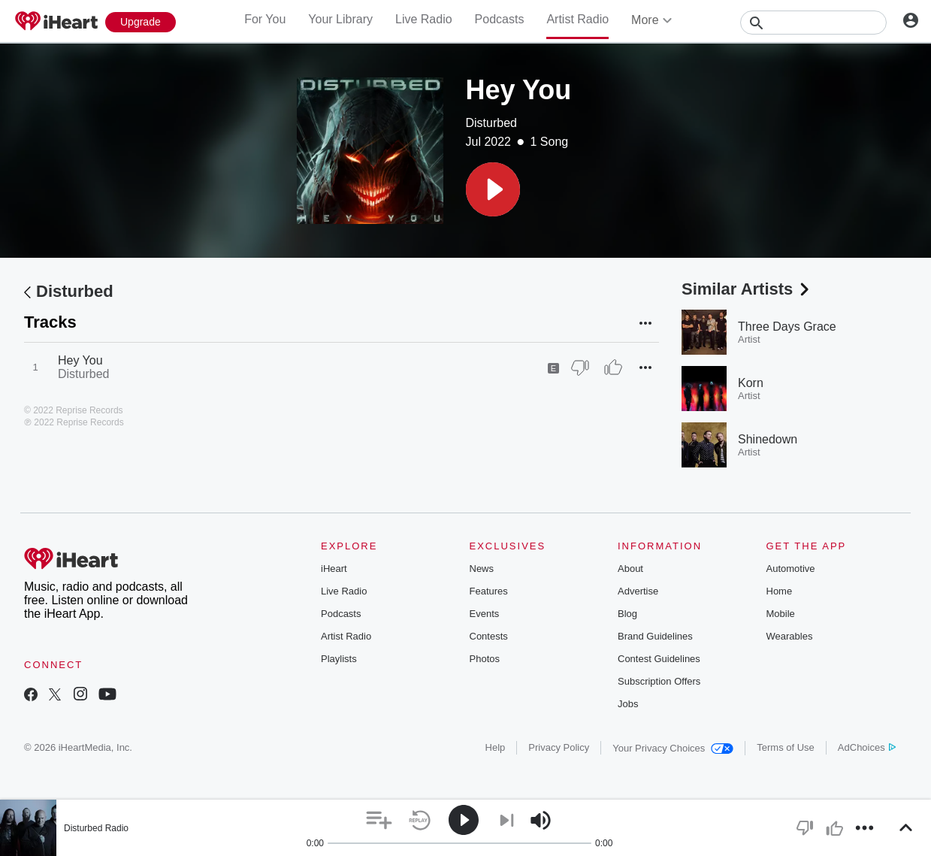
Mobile (780, 613)
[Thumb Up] (613, 367)
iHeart (334, 568)
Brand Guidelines (655, 636)
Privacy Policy (558, 747)
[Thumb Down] (580, 367)
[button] (493, 189)
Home (779, 591)
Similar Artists (747, 289)
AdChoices (867, 747)
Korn (750, 383)
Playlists (339, 658)
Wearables (789, 636)
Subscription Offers (659, 681)
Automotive (790, 568)
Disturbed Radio (96, 828)
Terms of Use (786, 747)
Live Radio (423, 19)
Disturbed (491, 122)
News (482, 568)
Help (495, 747)
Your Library (340, 19)
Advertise (638, 591)
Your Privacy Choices (672, 748)
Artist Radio (577, 19)
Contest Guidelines (659, 658)
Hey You (80, 360)
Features (489, 591)
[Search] (813, 23)
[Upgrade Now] (140, 22)
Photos (485, 658)
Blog (627, 613)
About (630, 568)
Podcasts (499, 19)
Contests (489, 636)
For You (265, 19)
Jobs (628, 703)
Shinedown (767, 439)
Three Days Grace (787, 326)
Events (485, 613)
